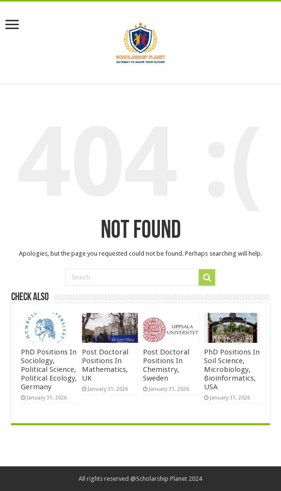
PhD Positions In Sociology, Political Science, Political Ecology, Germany (49, 369)
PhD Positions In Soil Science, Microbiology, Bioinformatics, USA (232, 369)
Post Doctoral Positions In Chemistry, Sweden (166, 365)
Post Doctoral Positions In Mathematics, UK (105, 365)
